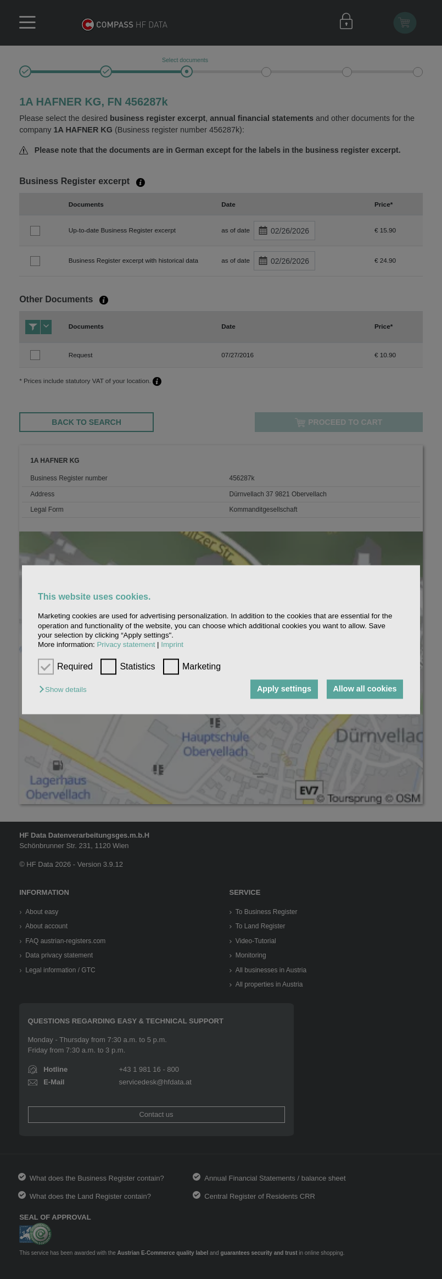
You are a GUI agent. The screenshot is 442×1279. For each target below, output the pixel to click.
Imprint (172, 645)
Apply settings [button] (284, 689)
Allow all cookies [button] (364, 689)
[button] (65, 690)
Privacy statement (126, 645)
